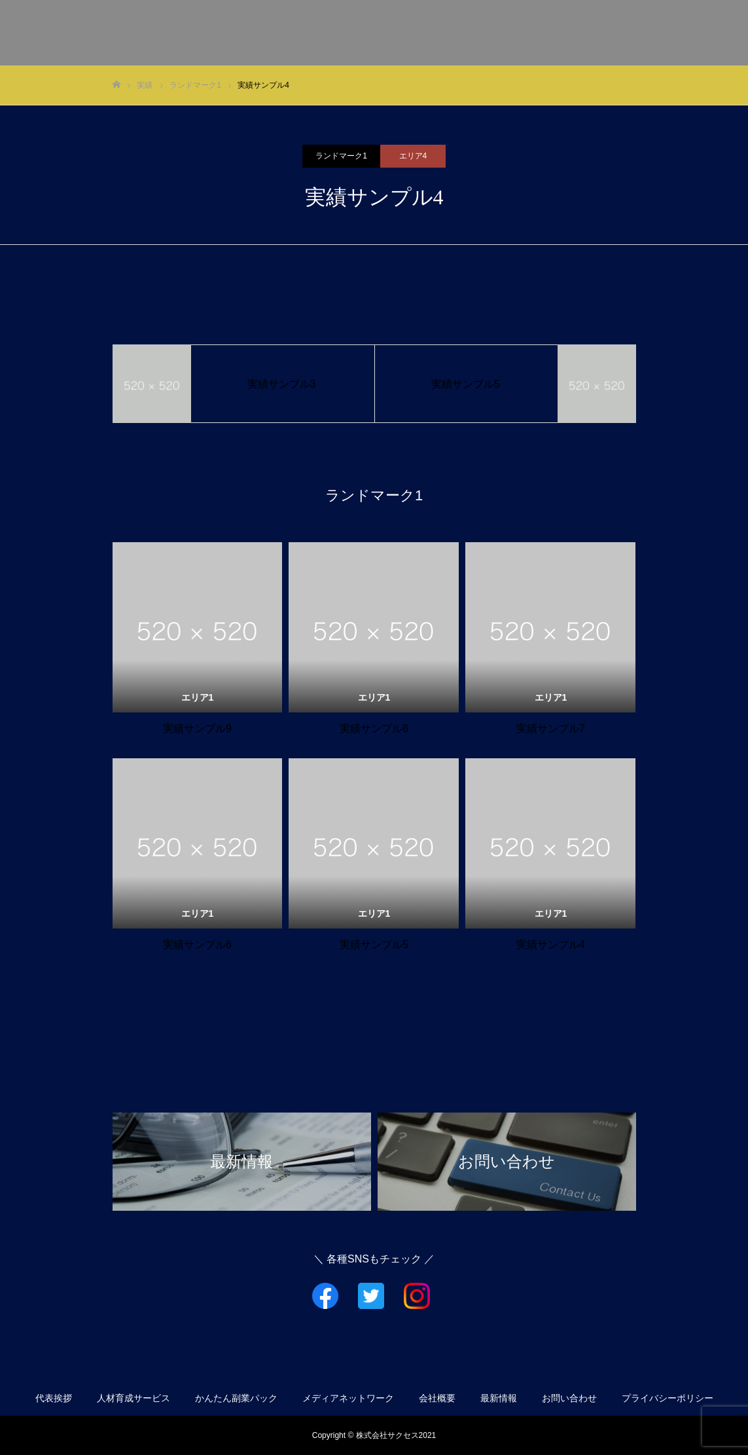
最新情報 (498, 1398)
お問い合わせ (695, 33)
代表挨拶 (390, 33)
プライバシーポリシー (667, 1398)
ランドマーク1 (341, 155)
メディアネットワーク (538, 33)
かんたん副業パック (236, 1398)
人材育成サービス (133, 1398)
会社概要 (626, 33)
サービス (451, 33)
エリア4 (413, 155)
